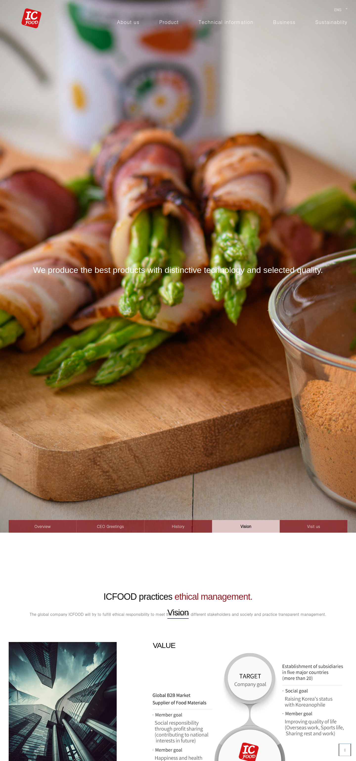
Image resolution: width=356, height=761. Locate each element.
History (178, 526)
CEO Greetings (110, 526)
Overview (42, 526)
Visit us (313, 526)
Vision (246, 526)
